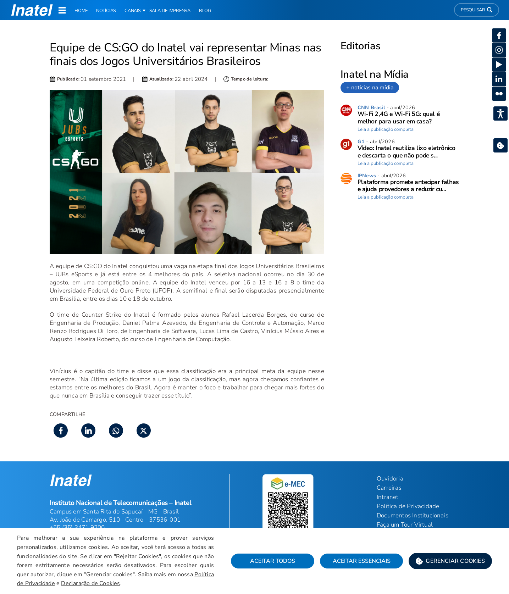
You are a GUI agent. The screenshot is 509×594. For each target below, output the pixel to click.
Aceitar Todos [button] (272, 561)
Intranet (388, 497)
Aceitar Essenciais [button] (362, 561)
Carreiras (389, 488)
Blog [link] (205, 10)
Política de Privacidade (408, 506)
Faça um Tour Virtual (405, 525)
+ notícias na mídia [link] (369, 87)
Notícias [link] (106, 10)
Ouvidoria (390, 478)
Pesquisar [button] (476, 10)
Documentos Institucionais (412, 515)
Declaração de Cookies (90, 583)
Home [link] (81, 10)
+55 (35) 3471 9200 (77, 527)
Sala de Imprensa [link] (169, 10)
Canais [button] (133, 10)
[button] (450, 561)
